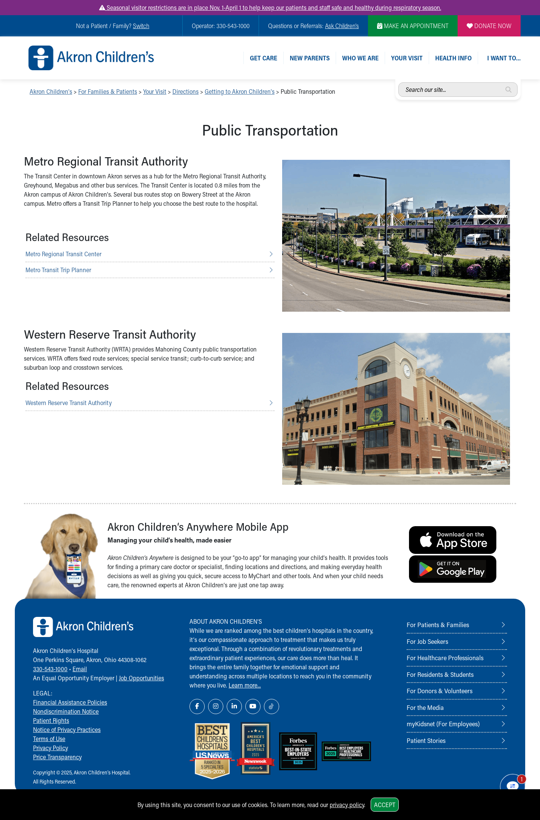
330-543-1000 (50, 669)
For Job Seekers (427, 641)
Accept (384, 805)
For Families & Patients (107, 91)
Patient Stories (426, 740)
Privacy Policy (50, 748)
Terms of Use (49, 739)
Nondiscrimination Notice (66, 711)
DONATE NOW (489, 26)
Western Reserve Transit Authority (68, 403)
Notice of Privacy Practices (67, 729)
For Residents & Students (440, 674)
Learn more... (245, 685)
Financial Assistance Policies (70, 702)
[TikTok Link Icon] (271, 706)
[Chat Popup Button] (512, 786)
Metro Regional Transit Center (63, 254)
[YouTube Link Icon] (253, 706)
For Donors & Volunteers (439, 690)
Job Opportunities (141, 678)
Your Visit (407, 58)
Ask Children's (342, 26)
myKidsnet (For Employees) (443, 723)
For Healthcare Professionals (445, 657)
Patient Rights (51, 720)
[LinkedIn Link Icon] (234, 706)
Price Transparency (57, 757)
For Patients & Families (438, 624)
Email (80, 669)
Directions (185, 91)
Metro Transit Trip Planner (58, 270)
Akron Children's (51, 91)
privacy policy (347, 805)
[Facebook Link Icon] (197, 706)
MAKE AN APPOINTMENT (412, 26)
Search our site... (398, 82)
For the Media (425, 707)
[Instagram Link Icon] (215, 706)
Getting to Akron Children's (240, 91)
